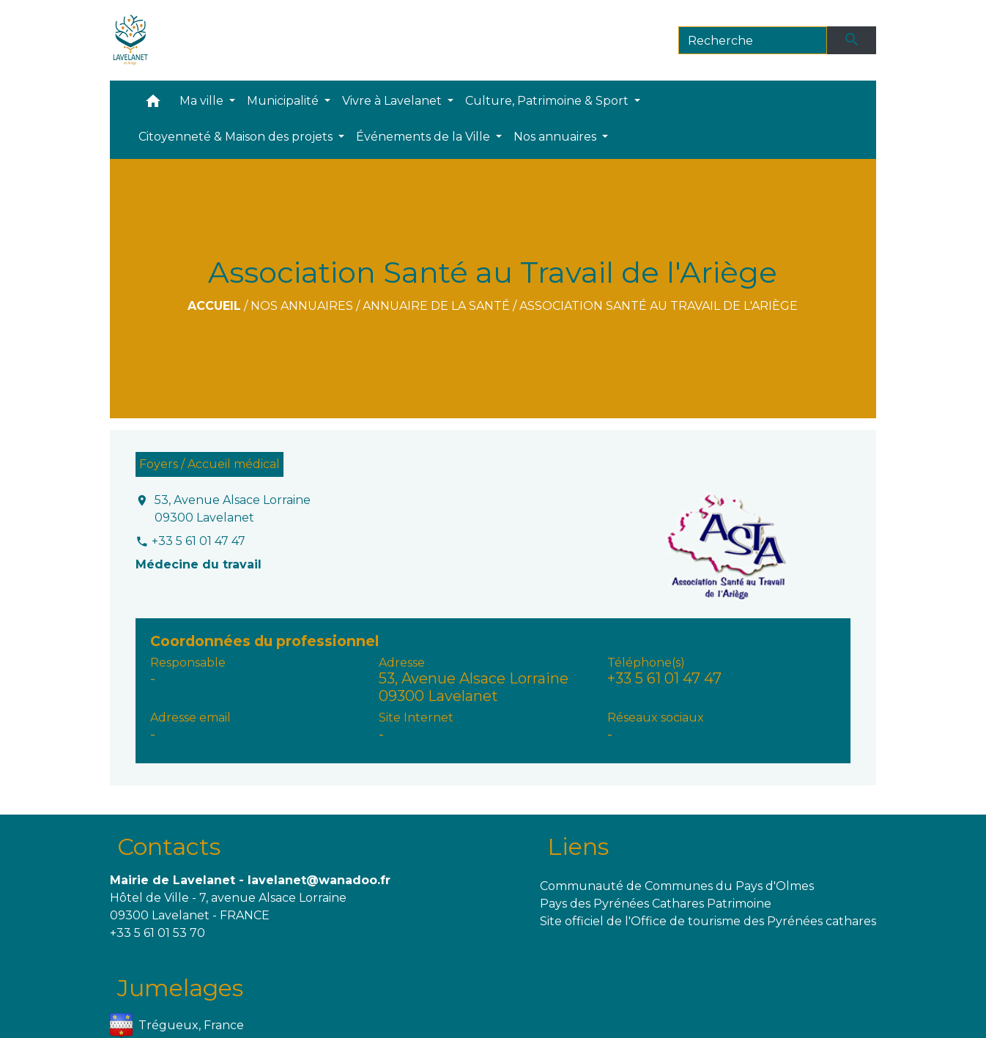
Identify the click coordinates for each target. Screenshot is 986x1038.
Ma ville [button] (202, 101)
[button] (153, 104)
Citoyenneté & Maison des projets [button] (237, 137)
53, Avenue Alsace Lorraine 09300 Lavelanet (233, 508)
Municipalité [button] (284, 101)
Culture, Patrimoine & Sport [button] (548, 101)
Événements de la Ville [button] (424, 137)
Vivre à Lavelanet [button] (393, 101)
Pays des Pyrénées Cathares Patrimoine (655, 904)
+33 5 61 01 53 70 (157, 933)
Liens (578, 846)
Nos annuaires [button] (556, 137)
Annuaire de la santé (436, 306)
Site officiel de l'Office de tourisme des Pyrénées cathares (708, 921)
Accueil (214, 306)
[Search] (752, 40)
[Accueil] (131, 40)
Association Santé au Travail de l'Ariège (658, 306)
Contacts (168, 846)
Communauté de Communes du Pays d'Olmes (677, 886)
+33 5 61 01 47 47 (198, 541)
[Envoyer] (852, 40)
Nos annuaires (302, 306)
